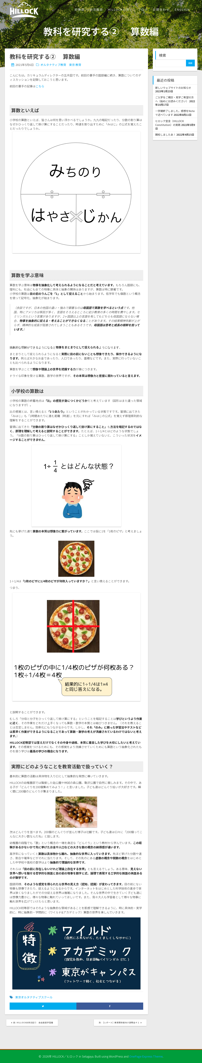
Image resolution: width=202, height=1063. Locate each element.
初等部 (79, 9)
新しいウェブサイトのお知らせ (173, 88)
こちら (40, 86)
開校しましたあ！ (165, 134)
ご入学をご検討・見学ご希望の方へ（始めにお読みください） (174, 99)
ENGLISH (182, 9)
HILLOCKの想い (120, 9)
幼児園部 (96, 9)
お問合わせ (161, 9)
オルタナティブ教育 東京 (57, 65)
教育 (78, 65)
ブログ (143, 9)
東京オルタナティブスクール (34, 997)
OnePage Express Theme (146, 1056)
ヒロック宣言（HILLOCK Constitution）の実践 (169, 123)
